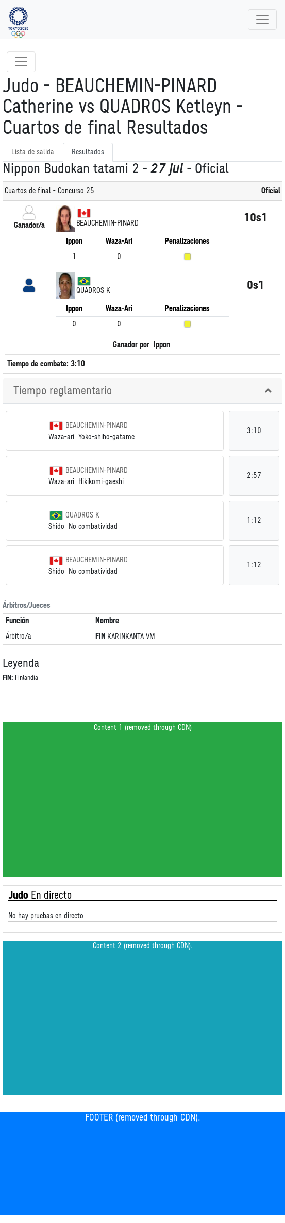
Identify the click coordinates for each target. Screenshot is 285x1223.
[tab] (142, 391)
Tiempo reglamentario (62, 391)
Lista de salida (32, 152)
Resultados (88, 152)
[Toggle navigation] (262, 19)
